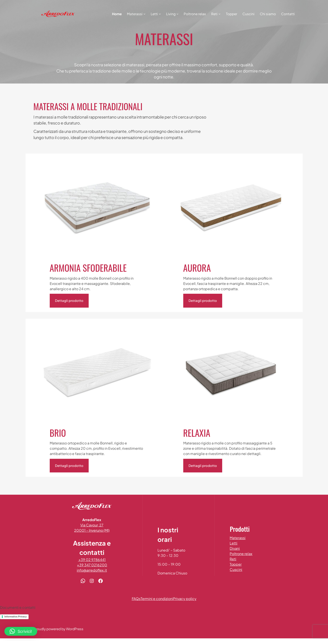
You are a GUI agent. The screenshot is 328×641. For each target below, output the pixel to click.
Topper (238, 564)
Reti (235, 559)
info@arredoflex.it (94, 573)
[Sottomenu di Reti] (219, 14)
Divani (237, 548)
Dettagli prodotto (69, 301)
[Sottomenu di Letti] (160, 14)
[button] (20, 631)
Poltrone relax (243, 554)
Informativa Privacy (15, 619)
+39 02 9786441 (94, 562)
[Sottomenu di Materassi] (144, 14)
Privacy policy (184, 601)
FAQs (136, 601)
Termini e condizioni (157, 601)
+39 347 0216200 (94, 567)
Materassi (240, 538)
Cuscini (238, 569)
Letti (236, 543)
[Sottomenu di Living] (177, 14)
